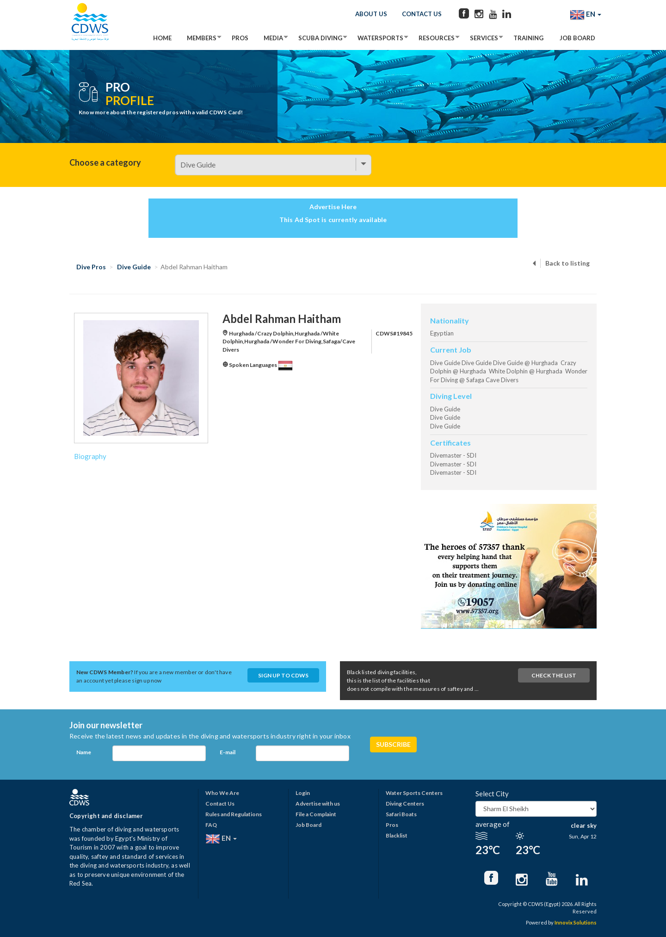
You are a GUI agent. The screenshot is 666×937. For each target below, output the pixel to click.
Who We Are (222, 792)
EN (585, 15)
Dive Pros (91, 267)
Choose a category (105, 162)
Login (303, 792)
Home (162, 38)
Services (484, 38)
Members (201, 38)
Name (83, 752)
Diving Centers (405, 803)
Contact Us (422, 14)
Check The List (553, 675)
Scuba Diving (320, 38)
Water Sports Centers (414, 792)
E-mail (227, 752)
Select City (492, 793)
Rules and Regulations (233, 814)
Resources (437, 38)
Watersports (380, 38)
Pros (240, 38)
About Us (371, 14)
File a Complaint (316, 814)
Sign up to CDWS (283, 675)
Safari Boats (401, 814)
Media (273, 38)
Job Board (577, 38)
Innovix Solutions (576, 922)
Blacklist (396, 835)
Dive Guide (134, 267)
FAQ (211, 824)
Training (528, 38)
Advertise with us (318, 803)
